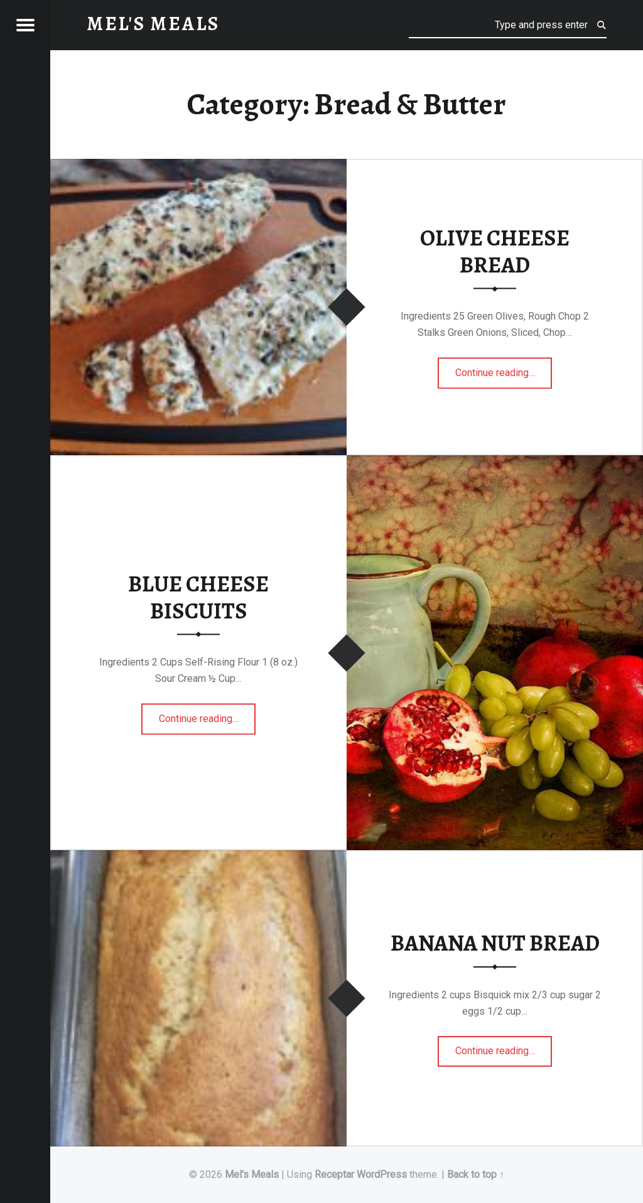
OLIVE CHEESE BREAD (495, 252)
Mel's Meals (252, 1174)
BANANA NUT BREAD (495, 943)
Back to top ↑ (475, 1174)
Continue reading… (504, 369)
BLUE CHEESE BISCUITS (198, 597)
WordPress (382, 1174)
